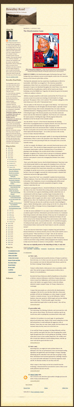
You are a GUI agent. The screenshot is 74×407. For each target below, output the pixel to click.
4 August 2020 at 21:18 (35, 342)
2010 (9, 240)
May (10, 214)
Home (46, 388)
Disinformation (37, 248)
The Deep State (51, 248)
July (10, 210)
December (11, 159)
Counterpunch (11, 272)
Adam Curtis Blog (12, 255)
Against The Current (13, 257)
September (12, 165)
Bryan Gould (11, 267)
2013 (9, 234)
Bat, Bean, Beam (12, 262)
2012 (9, 236)
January (11, 221)
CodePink (10, 269)
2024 (9, 150)
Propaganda (43, 248)
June (10, 212)
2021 (9, 155)
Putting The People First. (15, 169)
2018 (9, 225)
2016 (9, 229)
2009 (9, 242)
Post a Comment (29, 384)
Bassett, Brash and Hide (14, 260)
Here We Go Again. (13, 188)
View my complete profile (12, 76)
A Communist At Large (14, 250)
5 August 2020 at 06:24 (35, 370)
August (11, 167)
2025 (9, 148)
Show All (20, 275)
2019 (9, 223)
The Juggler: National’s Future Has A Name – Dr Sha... (15, 182)
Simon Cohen (34, 374)
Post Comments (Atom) (37, 392)
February (11, 219)
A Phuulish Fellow (12, 253)
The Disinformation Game (15, 208)
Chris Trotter (12, 40)
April (10, 215)
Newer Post (27, 388)
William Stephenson (60, 248)
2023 (9, 152)
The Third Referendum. (14, 206)
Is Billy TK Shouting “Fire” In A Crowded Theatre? (14, 192)
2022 (9, 154)
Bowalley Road (15, 9)
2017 (9, 227)
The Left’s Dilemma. (14, 171)
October (11, 163)
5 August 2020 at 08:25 (35, 380)
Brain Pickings (11, 265)
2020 (9, 157)
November (11, 161)
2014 (9, 233)
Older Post (65, 388)
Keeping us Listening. (14, 172)
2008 (9, 244)
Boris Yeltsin (29, 248)
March (11, 217)
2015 (9, 231)
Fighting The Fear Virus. (14, 178)
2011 (9, 238)
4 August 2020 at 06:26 (35, 304)
